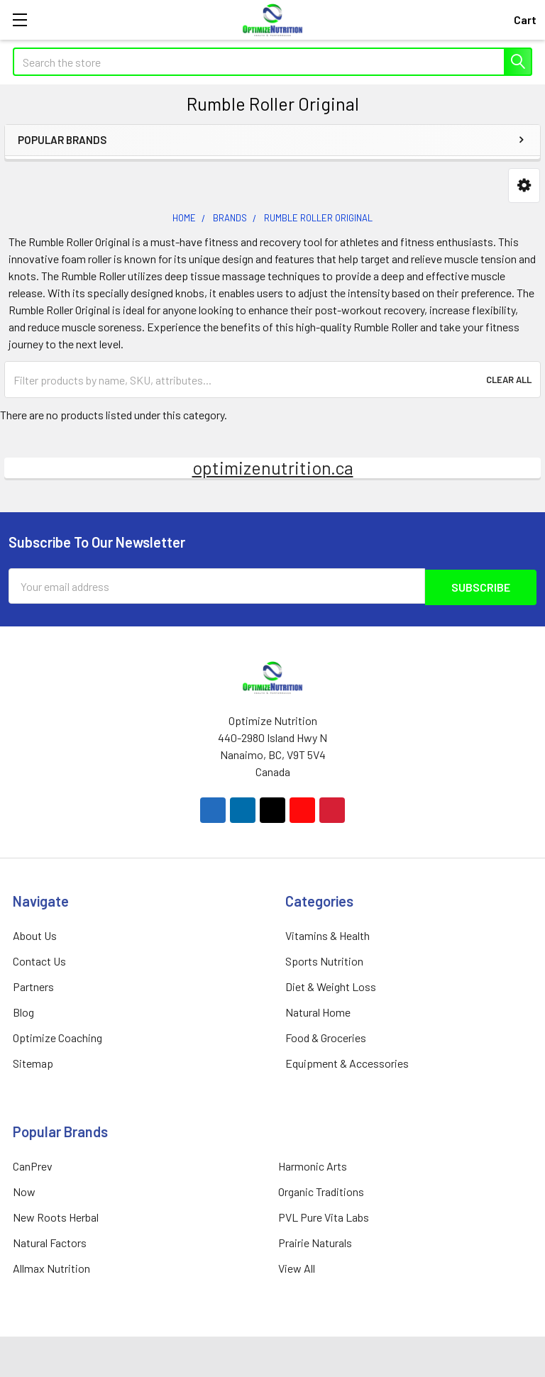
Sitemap (33, 1061)
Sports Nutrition (324, 959)
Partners (33, 985)
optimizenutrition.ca (272, 467)
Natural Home (318, 1010)
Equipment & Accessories (347, 1061)
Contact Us (39, 959)
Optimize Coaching (57, 1036)
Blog (23, 1010)
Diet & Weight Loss (330, 985)
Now (24, 1190)
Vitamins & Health (327, 934)
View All (296, 1266)
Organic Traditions (321, 1190)
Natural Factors (50, 1241)
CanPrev (33, 1164)
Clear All (509, 379)
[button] (524, 185)
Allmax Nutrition (51, 1266)
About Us (35, 934)
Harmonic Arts (312, 1164)
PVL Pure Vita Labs (323, 1215)
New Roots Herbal (56, 1215)
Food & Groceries (325, 1036)
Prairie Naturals (315, 1241)
